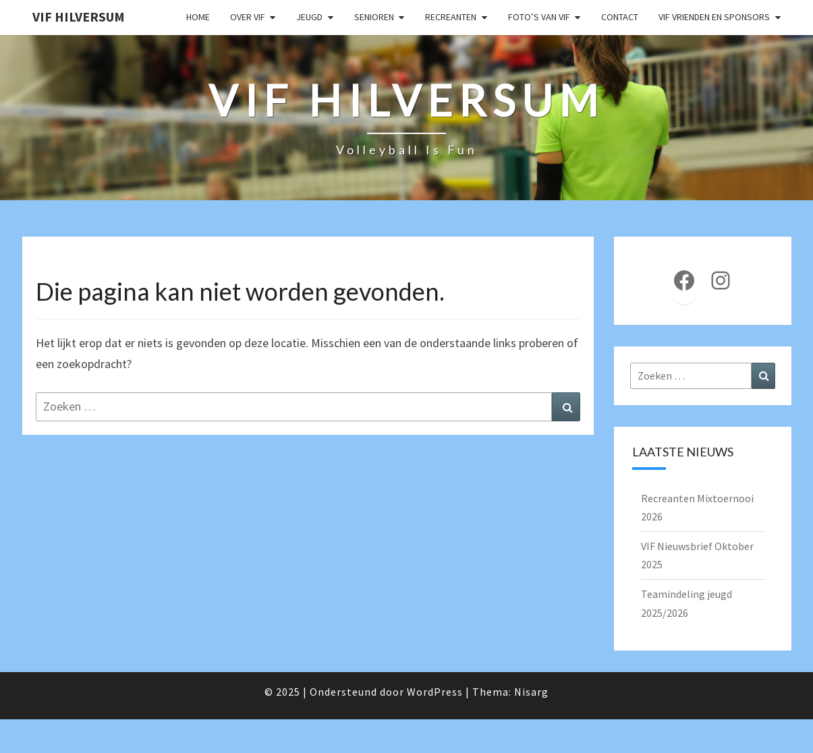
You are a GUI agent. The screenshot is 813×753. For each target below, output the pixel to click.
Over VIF (247, 17)
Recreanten (450, 17)
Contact (619, 17)
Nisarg (531, 691)
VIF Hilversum (78, 16)
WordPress (435, 691)
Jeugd (309, 17)
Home (198, 17)
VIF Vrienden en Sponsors (714, 17)
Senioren (374, 17)
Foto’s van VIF (539, 17)
